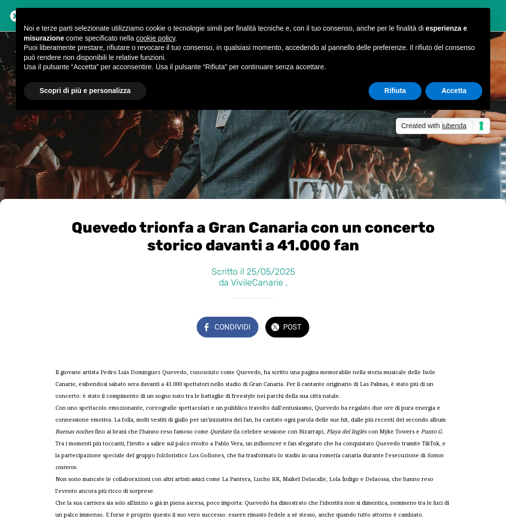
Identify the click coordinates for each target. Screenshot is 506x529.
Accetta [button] (453, 91)
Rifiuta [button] (395, 91)
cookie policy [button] (155, 38)
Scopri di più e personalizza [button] (85, 91)
